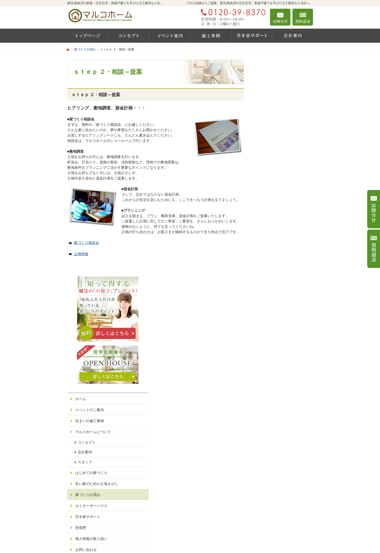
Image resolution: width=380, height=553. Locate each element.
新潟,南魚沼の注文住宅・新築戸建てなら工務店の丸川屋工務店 (241, 543)
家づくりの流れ (272, 278)
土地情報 (78, 254)
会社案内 (269, 235)
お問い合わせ (270, 333)
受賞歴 (265, 311)
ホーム (265, 182)
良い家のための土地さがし (281, 267)
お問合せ (280, 17)
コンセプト (271, 225)
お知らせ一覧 (270, 344)
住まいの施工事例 (274, 204)
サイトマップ (270, 355)
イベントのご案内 (274, 193)
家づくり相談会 (84, 243)
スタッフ (269, 245)
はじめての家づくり (276, 256)
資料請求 (302, 17)
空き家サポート (272, 300)
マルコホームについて (278, 215)
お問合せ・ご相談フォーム (282, 522)
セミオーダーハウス (276, 289)
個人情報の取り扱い (276, 322)
